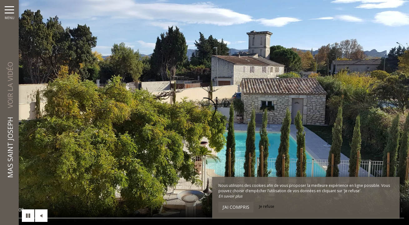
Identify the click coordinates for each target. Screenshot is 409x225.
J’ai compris (235, 207)
